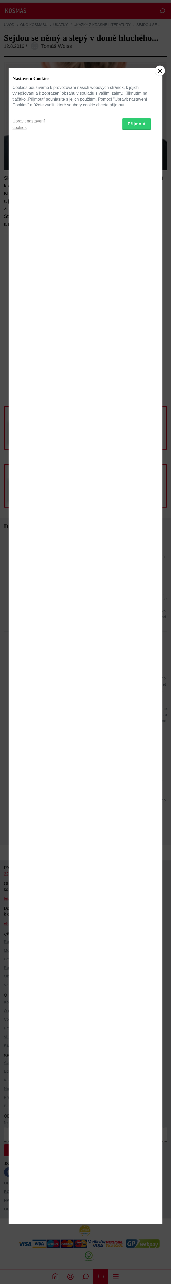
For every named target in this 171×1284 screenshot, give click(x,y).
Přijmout (137, 668)
